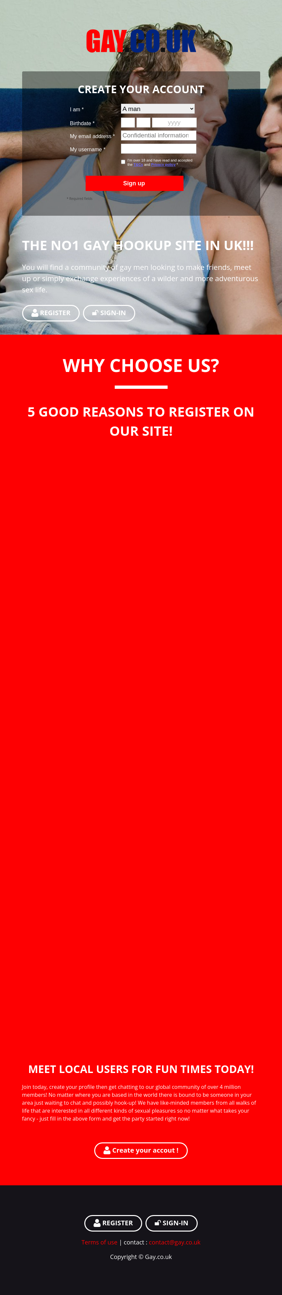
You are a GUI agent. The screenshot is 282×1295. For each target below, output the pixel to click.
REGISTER (51, 312)
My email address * (92, 136)
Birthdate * (82, 123)
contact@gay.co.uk (174, 1242)
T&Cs (138, 164)
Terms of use (99, 1242)
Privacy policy (163, 164)
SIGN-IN (109, 312)
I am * (77, 109)
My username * (88, 149)
